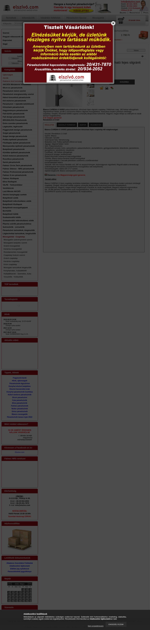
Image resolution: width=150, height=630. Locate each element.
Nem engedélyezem (96, 626)
